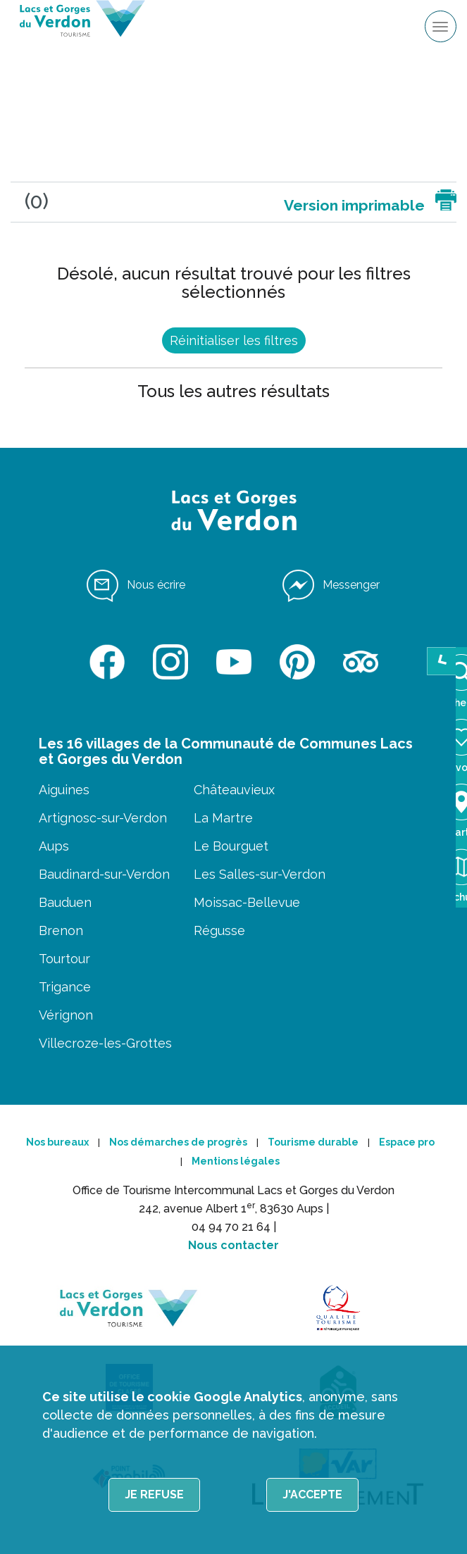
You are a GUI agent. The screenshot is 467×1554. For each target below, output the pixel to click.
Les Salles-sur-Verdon (259, 874)
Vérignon (66, 1015)
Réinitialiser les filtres (234, 340)
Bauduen (65, 902)
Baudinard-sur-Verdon (104, 874)
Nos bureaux (57, 1142)
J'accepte (312, 1494)
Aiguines (64, 789)
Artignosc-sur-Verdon (103, 817)
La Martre (223, 817)
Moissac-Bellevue (247, 902)
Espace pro (407, 1142)
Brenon (61, 930)
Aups (54, 846)
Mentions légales (236, 1161)
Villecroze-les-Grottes (105, 1043)
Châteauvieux (234, 789)
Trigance (65, 986)
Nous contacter (233, 1245)
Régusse (219, 930)
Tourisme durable (313, 1142)
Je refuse (154, 1494)
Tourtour (64, 958)
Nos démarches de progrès (178, 1142)
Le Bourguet (231, 846)
